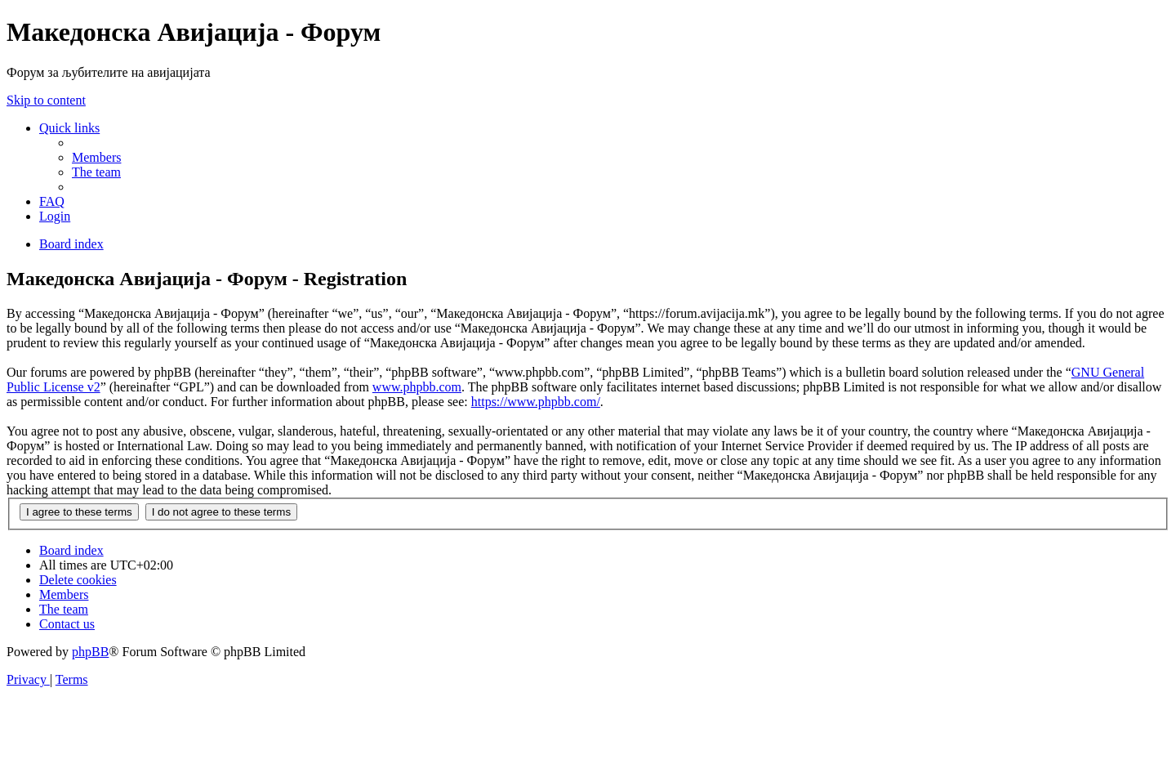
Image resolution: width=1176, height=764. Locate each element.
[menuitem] (96, 157)
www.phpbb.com (416, 387)
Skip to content (46, 100)
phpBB (90, 652)
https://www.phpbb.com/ (535, 402)
